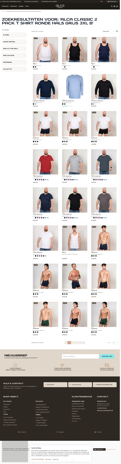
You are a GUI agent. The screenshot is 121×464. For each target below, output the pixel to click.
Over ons (74, 421)
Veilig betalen (76, 416)
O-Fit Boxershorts (41, 404)
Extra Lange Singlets (42, 425)
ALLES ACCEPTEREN (37, 459)
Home (3, 11)
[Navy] (35, 67)
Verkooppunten (76, 418)
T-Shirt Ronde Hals (37, 176)
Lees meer (48, 459)
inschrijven (107, 356)
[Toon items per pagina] (115, 342)
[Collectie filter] (14, 69)
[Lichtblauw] (35, 104)
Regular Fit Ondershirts (9, 420)
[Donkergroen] (35, 142)
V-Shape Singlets (41, 422)
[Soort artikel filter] (14, 41)
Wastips (74, 413)
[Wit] (62, 67)
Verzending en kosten (78, 403)
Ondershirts (6, 404)
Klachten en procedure (78, 408)
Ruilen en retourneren (78, 406)
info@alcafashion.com (105, 410)
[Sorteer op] (108, 31)
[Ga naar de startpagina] (60, 6)
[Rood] (39, 180)
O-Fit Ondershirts (8, 417)
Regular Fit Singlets (41, 420)
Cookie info (55, 459)
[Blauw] (37, 180)
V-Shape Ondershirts (9, 422)
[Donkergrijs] (41, 180)
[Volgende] (83, 342)
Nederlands (113, 1)
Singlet (64, 252)
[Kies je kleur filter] (14, 55)
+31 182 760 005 (102, 408)
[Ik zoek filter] (14, 35)
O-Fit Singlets (40, 417)
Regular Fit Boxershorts (42, 407)
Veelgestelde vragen (78, 401)
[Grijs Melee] (47, 180)
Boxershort (36, 138)
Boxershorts (6, 409)
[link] (65, 342)
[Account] (114, 6)
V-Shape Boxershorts (42, 409)
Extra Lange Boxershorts (43, 412)
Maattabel (75, 411)
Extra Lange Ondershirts (10, 425)
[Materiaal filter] (14, 62)
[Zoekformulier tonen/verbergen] (112, 6)
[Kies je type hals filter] (14, 48)
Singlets (5, 407)
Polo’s (5, 412)
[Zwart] (33, 67)
